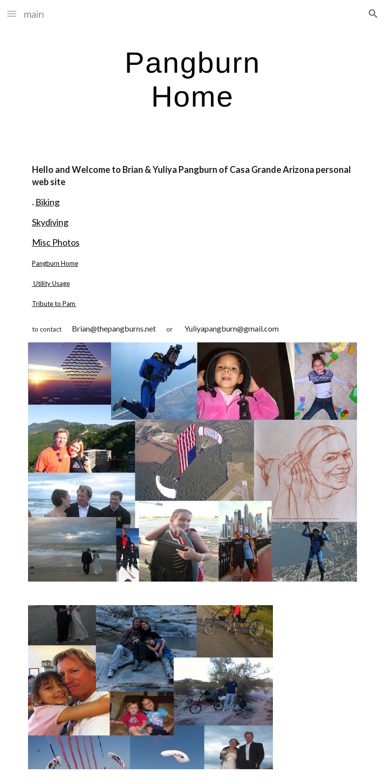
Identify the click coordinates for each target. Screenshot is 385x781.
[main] (192, 79)
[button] (12, 13)
